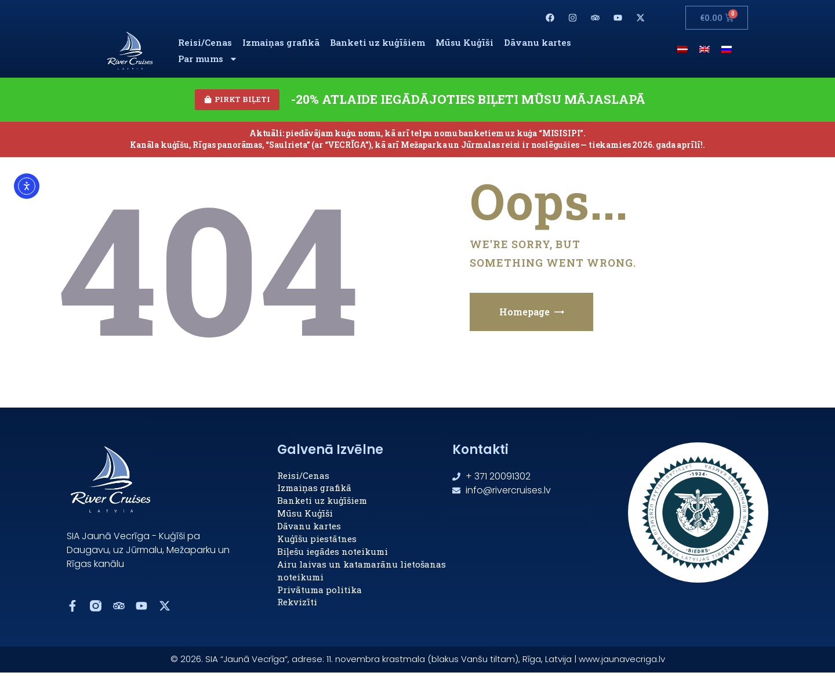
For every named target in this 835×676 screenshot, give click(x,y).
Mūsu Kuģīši (464, 42)
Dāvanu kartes (537, 42)
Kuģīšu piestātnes (317, 540)
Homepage (524, 313)
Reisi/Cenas (205, 42)
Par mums (208, 58)
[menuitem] (682, 48)
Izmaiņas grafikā (281, 42)
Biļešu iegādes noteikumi (332, 553)
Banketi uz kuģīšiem (377, 42)
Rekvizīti (297, 604)
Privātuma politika (319, 591)
